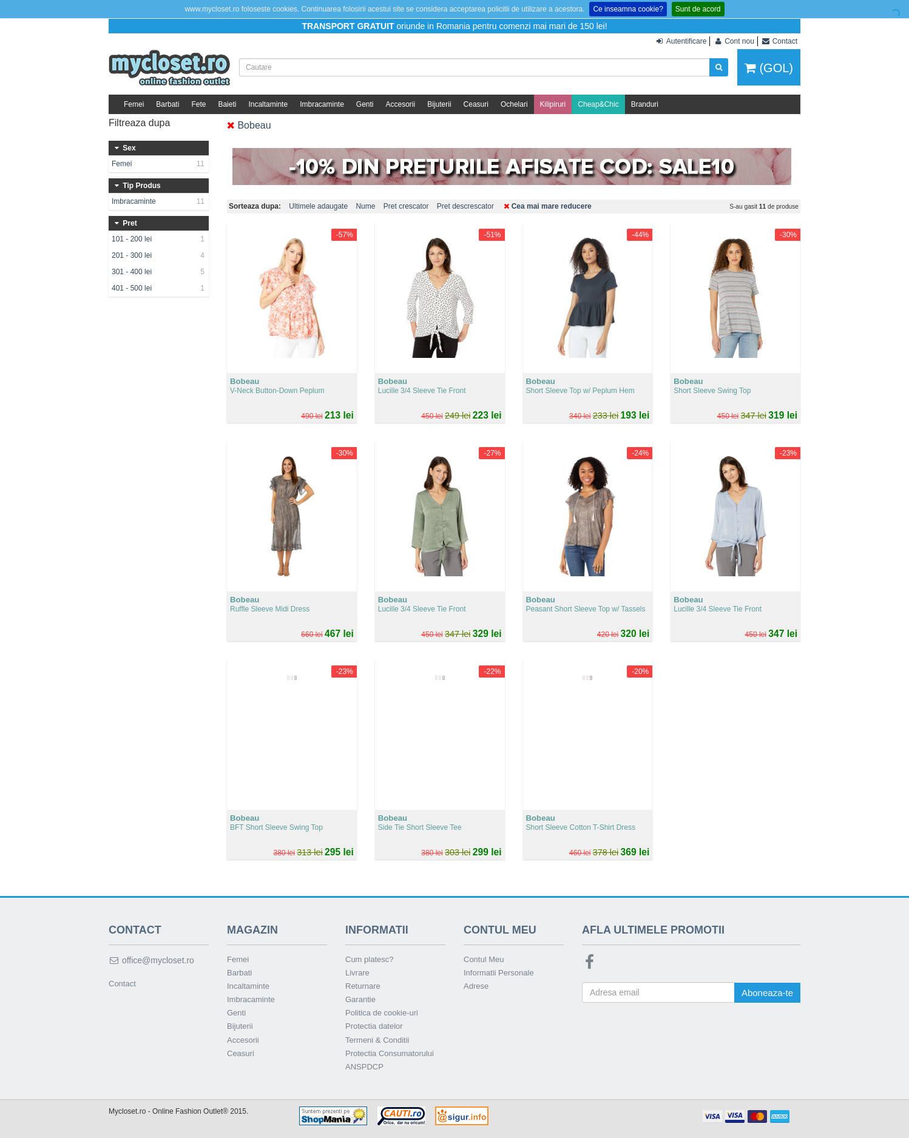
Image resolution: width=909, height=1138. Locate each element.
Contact (122, 983)
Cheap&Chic (598, 104)
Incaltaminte (268, 104)
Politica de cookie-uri (381, 1012)
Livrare (357, 972)
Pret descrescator (465, 206)
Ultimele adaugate (318, 206)
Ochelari (514, 104)
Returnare (362, 986)
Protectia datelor (374, 1026)
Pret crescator (406, 206)
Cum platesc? (369, 959)
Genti (365, 104)
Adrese (476, 986)
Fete (198, 104)
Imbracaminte (322, 104)
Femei (134, 104)
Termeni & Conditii (377, 1040)
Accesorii (401, 104)
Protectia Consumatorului (389, 1053)
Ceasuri (476, 104)
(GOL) (769, 68)
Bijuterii (439, 104)
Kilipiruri (553, 104)
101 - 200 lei (159, 239)
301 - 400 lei (159, 272)
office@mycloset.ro (151, 960)
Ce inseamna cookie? (628, 9)
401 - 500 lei (159, 288)
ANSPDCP (364, 1066)
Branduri (644, 104)
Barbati (167, 104)
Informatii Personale (499, 972)
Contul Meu (484, 959)
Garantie (360, 999)
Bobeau (249, 125)
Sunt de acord (698, 9)
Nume (365, 206)
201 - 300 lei (159, 255)
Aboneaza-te (767, 993)
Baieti (227, 104)
